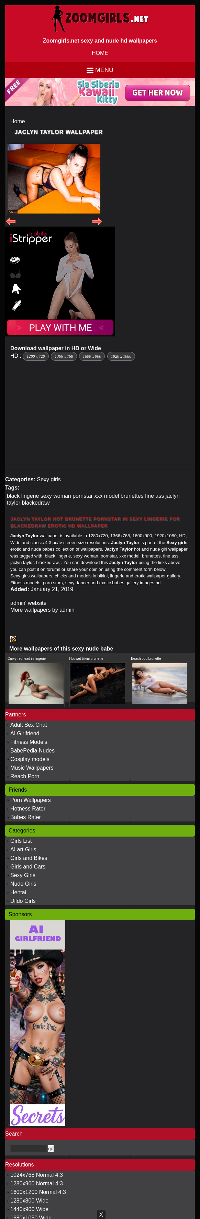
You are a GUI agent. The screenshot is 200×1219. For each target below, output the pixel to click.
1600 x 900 (92, 356)
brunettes (132, 496)
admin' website (28, 603)
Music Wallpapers (32, 768)
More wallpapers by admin (42, 610)
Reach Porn (25, 776)
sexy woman (56, 496)
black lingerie (23, 496)
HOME (100, 53)
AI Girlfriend (24, 733)
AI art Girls (23, 849)
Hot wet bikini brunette (86, 658)
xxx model (106, 496)
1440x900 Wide (29, 1209)
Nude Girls (23, 884)
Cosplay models (29, 759)
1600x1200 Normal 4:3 (38, 1192)
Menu (104, 70)
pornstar (83, 496)
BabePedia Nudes (32, 751)
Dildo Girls (23, 901)
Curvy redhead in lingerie (27, 658)
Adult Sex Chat (28, 725)
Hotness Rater (27, 809)
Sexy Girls (22, 875)
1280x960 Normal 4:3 (36, 1183)
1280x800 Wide (29, 1201)
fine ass (154, 496)
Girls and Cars (27, 867)
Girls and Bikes (28, 858)
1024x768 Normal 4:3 (36, 1175)
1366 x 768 (64, 356)
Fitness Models (28, 742)
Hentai (18, 892)
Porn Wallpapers (30, 800)
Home (17, 121)
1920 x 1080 (121, 356)
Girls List (21, 841)
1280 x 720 (35, 356)
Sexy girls (48, 479)
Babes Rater (25, 817)
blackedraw (36, 503)
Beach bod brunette (146, 658)
